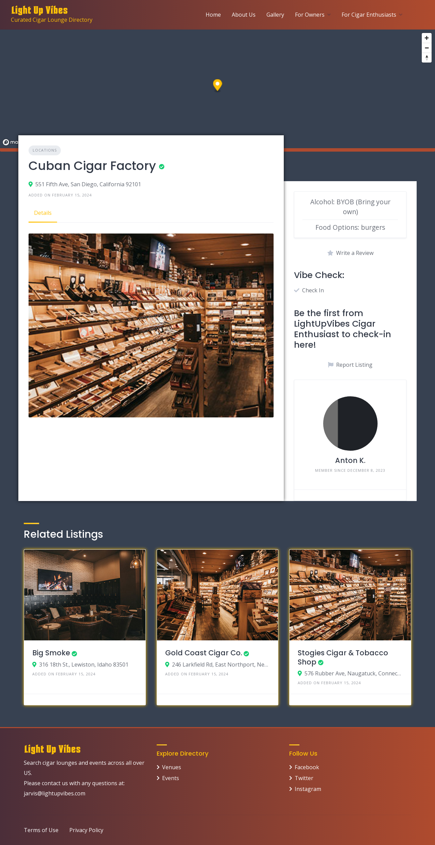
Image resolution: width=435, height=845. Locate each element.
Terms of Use (41, 830)
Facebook (307, 767)
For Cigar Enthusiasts (369, 14)
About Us (244, 14)
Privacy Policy (86, 830)
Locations (45, 150)
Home (213, 14)
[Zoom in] (427, 38)
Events (170, 778)
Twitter (304, 778)
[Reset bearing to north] (427, 58)
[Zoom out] (427, 48)
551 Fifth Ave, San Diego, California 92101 (88, 184)
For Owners (310, 14)
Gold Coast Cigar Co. (203, 653)
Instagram (308, 789)
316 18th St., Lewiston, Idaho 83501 (83, 664)
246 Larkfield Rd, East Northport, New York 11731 (221, 664)
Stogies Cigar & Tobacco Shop (343, 657)
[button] (217, 86)
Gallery (275, 14)
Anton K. (350, 460)
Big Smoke (51, 653)
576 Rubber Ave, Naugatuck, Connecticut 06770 (353, 673)
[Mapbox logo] (17, 142)
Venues (171, 767)
